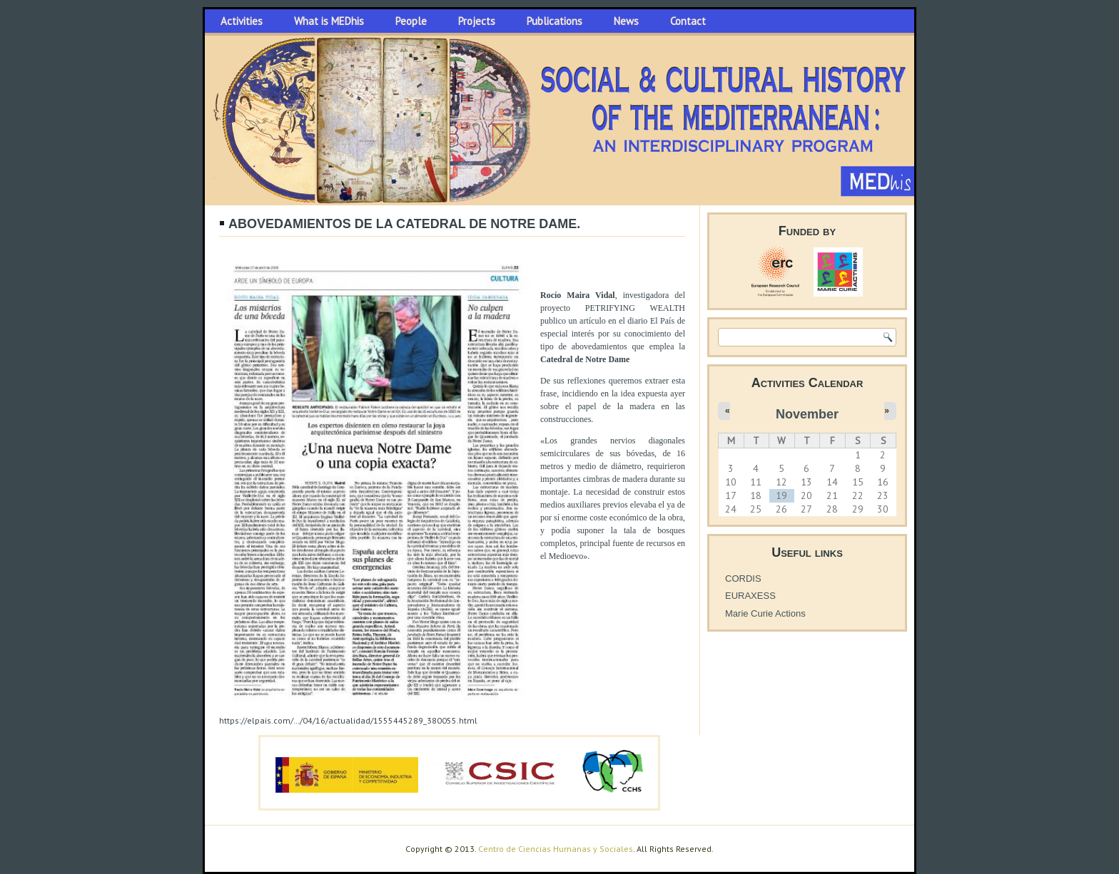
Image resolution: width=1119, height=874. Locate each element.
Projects (476, 21)
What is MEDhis (329, 21)
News (626, 21)
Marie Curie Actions (765, 613)
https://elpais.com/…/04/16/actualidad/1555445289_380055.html (348, 720)
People (411, 21)
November (807, 414)
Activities (242, 21)
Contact (688, 21)
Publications (554, 21)
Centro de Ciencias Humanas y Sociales (555, 848)
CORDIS (743, 578)
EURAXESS (750, 595)
